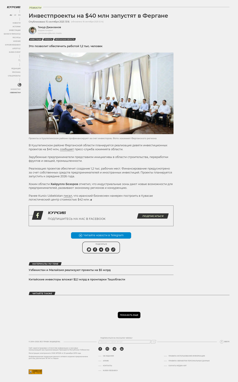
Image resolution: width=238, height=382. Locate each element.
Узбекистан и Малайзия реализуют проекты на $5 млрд (70, 270)
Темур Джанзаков (49, 27)
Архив (106, 361)
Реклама (16, 72)
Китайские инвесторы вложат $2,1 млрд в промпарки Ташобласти (77, 279)
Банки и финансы (12, 34)
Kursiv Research (110, 371)
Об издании (108, 356)
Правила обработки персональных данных (189, 361)
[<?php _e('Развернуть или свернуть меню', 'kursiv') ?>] (19, 85)
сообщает (67, 149)
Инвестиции (14, 30)
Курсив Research (12, 45)
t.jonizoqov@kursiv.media (49, 33)
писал (68, 195)
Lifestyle (16, 49)
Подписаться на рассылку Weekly (116, 338)
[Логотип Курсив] (13, 7)
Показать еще (129, 315)
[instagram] (107, 349)
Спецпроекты (14, 76)
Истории (16, 27)
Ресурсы (16, 38)
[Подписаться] (153, 341)
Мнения (16, 41)
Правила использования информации (186, 356)
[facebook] (100, 349)
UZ (15, 15)
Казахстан (15, 89)
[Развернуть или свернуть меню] (19, 60)
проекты (48, 39)
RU (11, 15)
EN (19, 15)
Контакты (107, 366)
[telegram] (114, 349)
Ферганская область (65, 39)
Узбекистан (15, 93)
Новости (16, 23)
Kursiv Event (14, 52)
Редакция (15, 69)
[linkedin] (122, 349)
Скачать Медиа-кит (177, 366)
